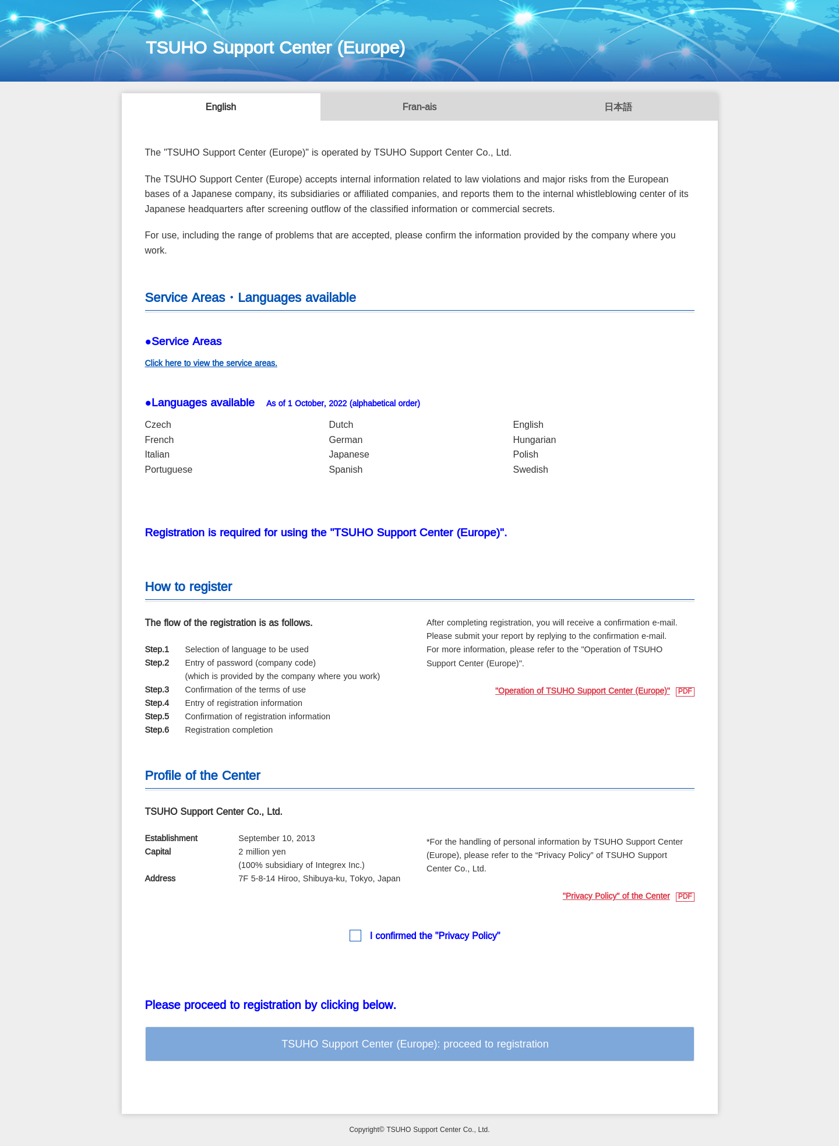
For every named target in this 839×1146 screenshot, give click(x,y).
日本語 (618, 107)
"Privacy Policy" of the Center (616, 896)
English (221, 107)
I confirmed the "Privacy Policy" (435, 936)
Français (420, 107)
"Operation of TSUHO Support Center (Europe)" (582, 691)
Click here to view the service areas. (211, 364)
